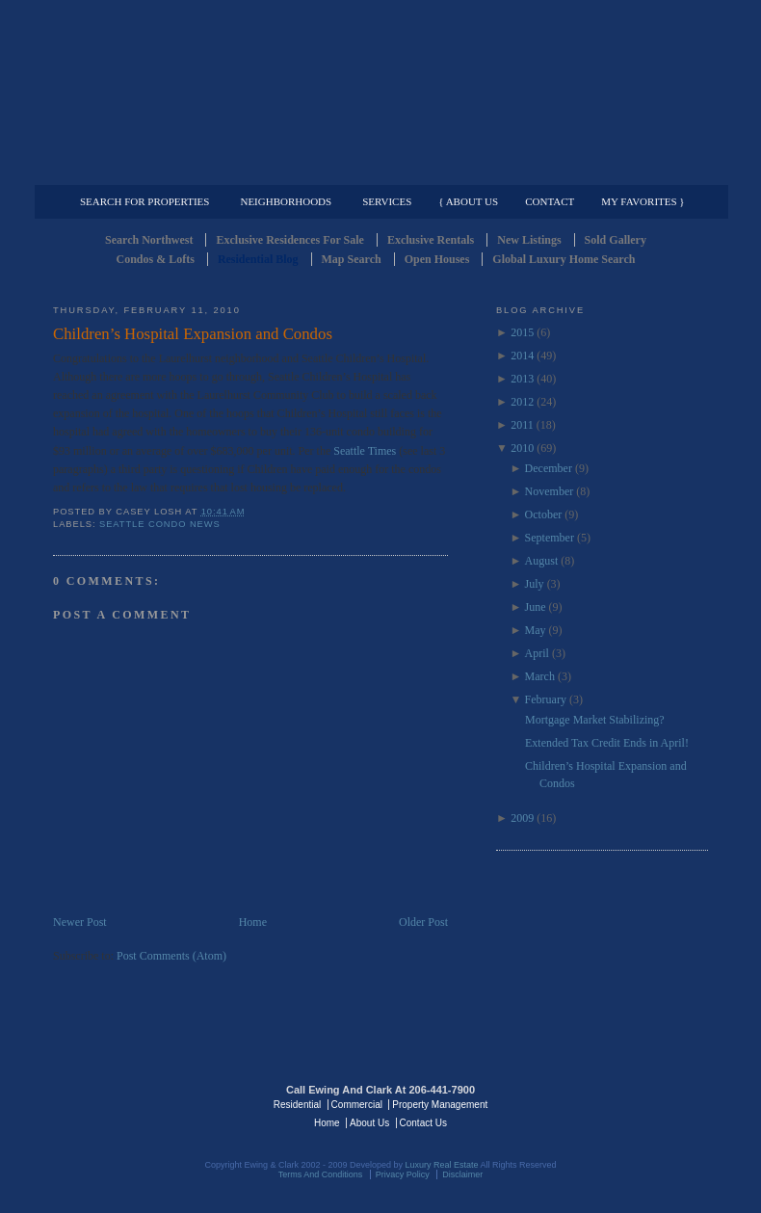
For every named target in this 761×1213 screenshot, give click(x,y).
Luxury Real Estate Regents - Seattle (137, 1103)
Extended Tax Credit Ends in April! (607, 743)
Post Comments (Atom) (171, 955)
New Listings (529, 240)
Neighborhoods (285, 201)
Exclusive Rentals (430, 240)
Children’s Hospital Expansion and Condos (192, 334)
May (535, 630)
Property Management (607, 169)
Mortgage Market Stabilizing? (595, 719)
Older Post (423, 922)
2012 (522, 402)
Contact (549, 201)
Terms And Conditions (320, 1174)
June (535, 607)
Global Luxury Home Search (563, 259)
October (544, 514)
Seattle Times (366, 451)
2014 (522, 355)
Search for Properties (144, 201)
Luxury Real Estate (624, 1103)
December (548, 468)
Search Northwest (149, 240)
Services (386, 201)
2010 (522, 448)
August (542, 560)
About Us (369, 1123)
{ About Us (468, 201)
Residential (297, 1104)
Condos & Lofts (156, 259)
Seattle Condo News (160, 524)
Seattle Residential (380, 91)
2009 (522, 818)
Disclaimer (462, 1174)
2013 (522, 378)
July (534, 584)
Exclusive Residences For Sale (289, 240)
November (549, 491)
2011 (522, 425)
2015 (522, 332)
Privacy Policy (403, 1174)
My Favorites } (642, 201)
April (537, 653)
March (540, 676)
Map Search (351, 259)
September (549, 537)
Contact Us (423, 1123)
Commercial (377, 169)
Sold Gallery (615, 240)
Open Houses (437, 259)
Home (253, 922)
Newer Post (80, 922)
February (545, 699)
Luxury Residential (152, 169)
